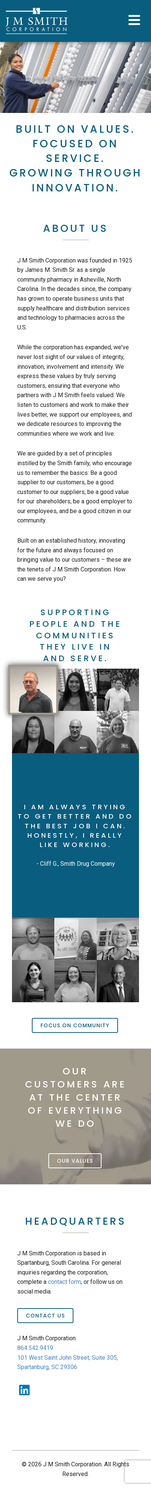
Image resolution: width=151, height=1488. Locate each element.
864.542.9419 (35, 1348)
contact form (64, 1281)
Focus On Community (74, 1025)
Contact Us (45, 1315)
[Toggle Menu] (135, 21)
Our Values (75, 1161)
